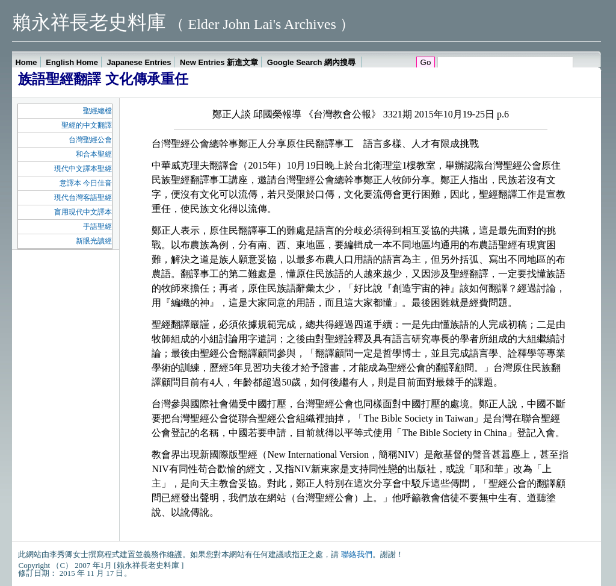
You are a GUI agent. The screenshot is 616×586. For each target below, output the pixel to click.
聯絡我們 (356, 554)
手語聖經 (97, 226)
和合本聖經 (94, 154)
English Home (72, 62)
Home (26, 62)
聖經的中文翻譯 (86, 125)
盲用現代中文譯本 (83, 212)
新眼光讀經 (94, 241)
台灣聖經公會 (90, 140)
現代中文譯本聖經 (83, 168)
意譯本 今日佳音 (86, 183)
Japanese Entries (139, 62)
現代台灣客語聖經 (83, 197)
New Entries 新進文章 (219, 62)
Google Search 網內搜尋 (312, 62)
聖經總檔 (97, 111)
